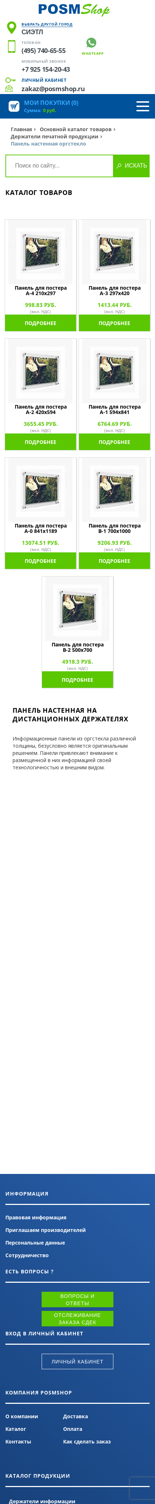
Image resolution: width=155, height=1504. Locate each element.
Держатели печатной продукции (54, 136)
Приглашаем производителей (45, 1230)
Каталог (15, 1428)
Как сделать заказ (87, 1441)
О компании (21, 1416)
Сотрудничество (27, 1255)
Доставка (75, 1416)
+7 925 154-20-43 (46, 69)
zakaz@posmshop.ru (53, 88)
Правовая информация (35, 1217)
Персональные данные (35, 1242)
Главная (21, 129)
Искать (136, 166)
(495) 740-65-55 (43, 50)
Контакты (18, 1441)
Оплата (72, 1428)
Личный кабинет (44, 80)
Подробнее (40, 323)
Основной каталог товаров (76, 129)
